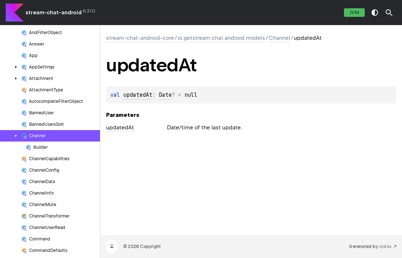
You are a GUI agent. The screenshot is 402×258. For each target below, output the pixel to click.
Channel (279, 38)
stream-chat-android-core (140, 38)
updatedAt (137, 95)
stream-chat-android (53, 12)
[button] (389, 12)
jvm (354, 12)
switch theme (375, 12)
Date (165, 95)
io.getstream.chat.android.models (221, 38)
